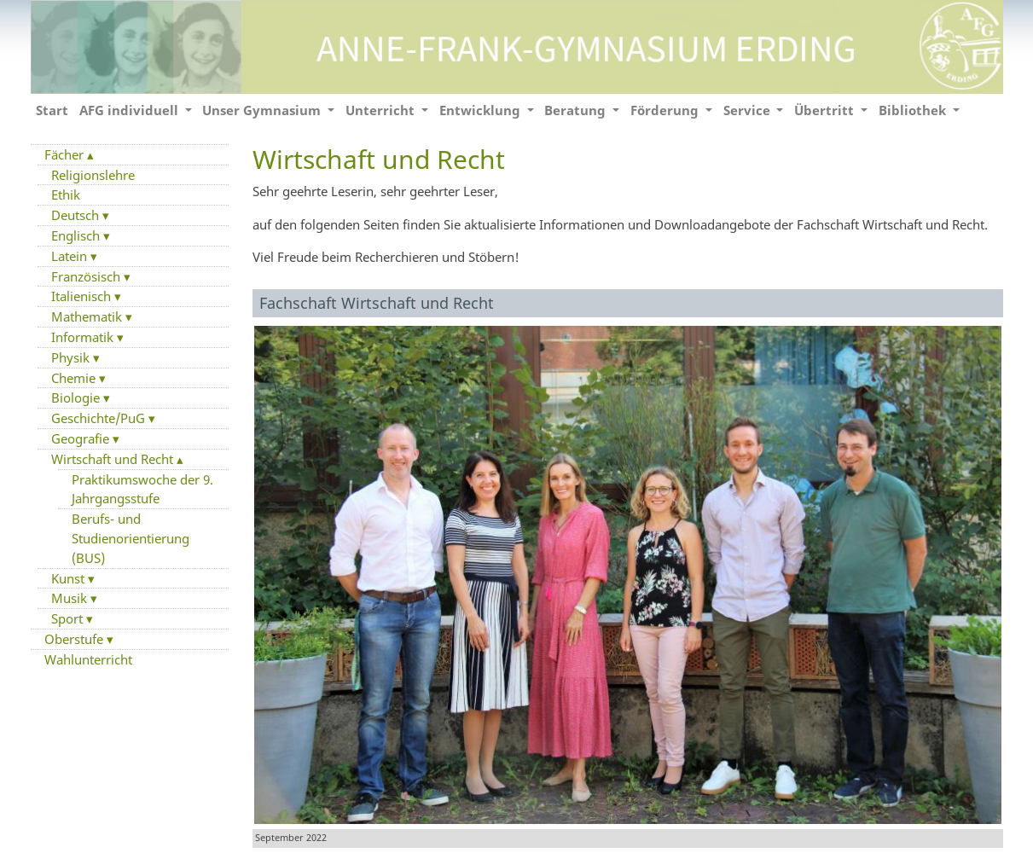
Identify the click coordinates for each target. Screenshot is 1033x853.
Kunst (69, 578)
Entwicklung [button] (481, 110)
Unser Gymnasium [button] (263, 110)
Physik (72, 357)
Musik (70, 597)
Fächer (65, 154)
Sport (68, 618)
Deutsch (76, 214)
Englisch (77, 235)
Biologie (77, 397)
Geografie (82, 438)
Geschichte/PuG (99, 417)
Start (52, 110)
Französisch (87, 276)
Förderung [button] (666, 110)
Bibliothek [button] (914, 110)
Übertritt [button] (825, 110)
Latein (70, 255)
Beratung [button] (576, 110)
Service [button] (748, 110)
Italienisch (82, 296)
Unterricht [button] (381, 110)
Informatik (84, 336)
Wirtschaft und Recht (114, 458)
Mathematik (88, 316)
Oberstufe (75, 638)
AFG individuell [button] (130, 110)
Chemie (75, 377)
